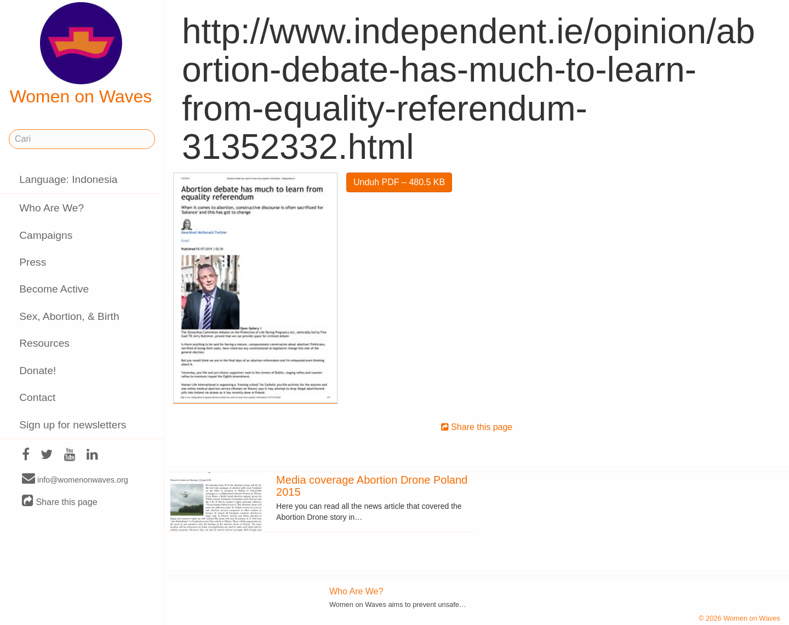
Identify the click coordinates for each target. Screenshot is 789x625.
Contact (37, 397)
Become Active (54, 289)
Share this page (60, 501)
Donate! (37, 370)
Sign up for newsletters (72, 425)
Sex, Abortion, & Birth (69, 316)
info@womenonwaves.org (75, 479)
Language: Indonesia (68, 179)
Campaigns (45, 235)
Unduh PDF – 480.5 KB (399, 182)
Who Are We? (51, 208)
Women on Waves (81, 54)
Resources (44, 343)
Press (32, 262)
